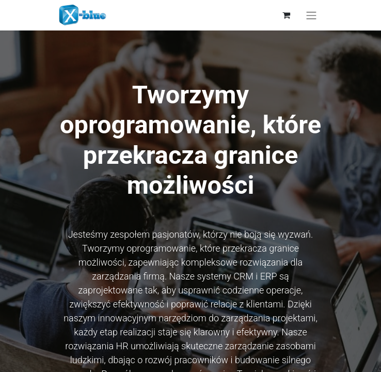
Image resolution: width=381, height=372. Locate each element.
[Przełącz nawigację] (311, 15)
